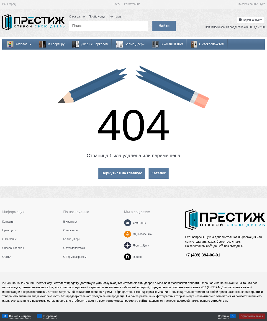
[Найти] (164, 26)
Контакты (115, 16)
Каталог (158, 173)
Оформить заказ (252, 316)
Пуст (262, 4)
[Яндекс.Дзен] (127, 245)
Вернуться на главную (121, 173)
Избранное (50, 316)
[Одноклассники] (127, 234)
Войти (116, 4)
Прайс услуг (97, 16)
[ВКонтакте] (127, 222)
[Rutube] (127, 256)
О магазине (77, 16)
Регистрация (132, 4)
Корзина (223, 316)
